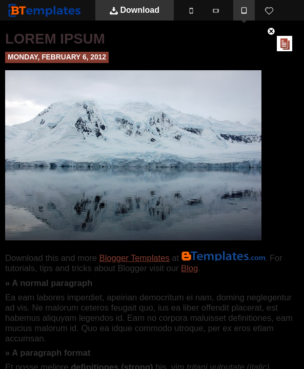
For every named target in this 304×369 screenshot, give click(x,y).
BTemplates (46, 10)
